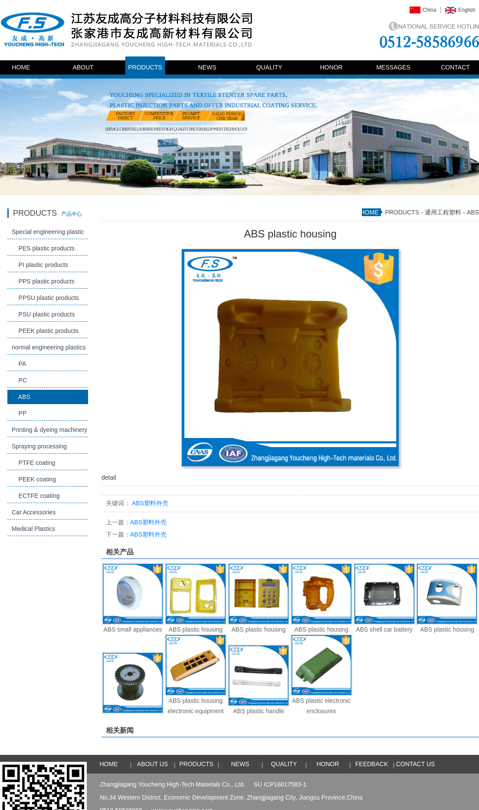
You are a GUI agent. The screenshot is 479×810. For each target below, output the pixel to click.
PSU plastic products (43, 314)
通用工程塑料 (443, 212)
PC (19, 380)
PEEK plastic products (45, 330)
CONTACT (455, 67)
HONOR (331, 67)
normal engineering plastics (48, 347)
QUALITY (269, 67)
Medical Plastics (33, 528)
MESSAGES (393, 67)
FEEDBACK (371, 764)
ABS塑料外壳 (136, 522)
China (429, 10)
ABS (21, 396)
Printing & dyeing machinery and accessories (49, 431)
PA (19, 363)
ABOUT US (152, 764)
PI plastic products (40, 264)
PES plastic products (43, 248)
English (466, 10)
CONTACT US (415, 764)
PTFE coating (33, 462)
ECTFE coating (35, 495)
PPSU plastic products (45, 297)
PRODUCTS (145, 67)
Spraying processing (39, 446)
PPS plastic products (43, 281)
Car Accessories (34, 512)
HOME (21, 67)
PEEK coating (34, 479)
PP (19, 413)
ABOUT (82, 67)
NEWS (207, 67)
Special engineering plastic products (48, 233)
